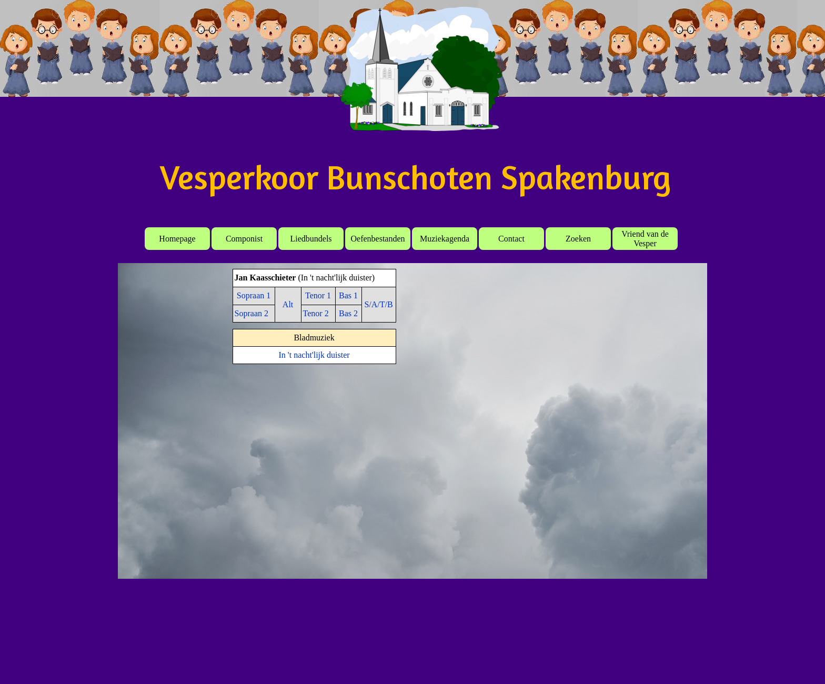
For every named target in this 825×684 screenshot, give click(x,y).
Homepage (177, 238)
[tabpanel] (314, 296)
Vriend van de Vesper (645, 238)
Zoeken (578, 238)
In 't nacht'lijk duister (314, 354)
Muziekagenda (444, 238)
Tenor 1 (318, 295)
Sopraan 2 (251, 313)
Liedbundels (310, 238)
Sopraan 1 (253, 295)
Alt (288, 304)
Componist (244, 238)
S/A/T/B (378, 304)
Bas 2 (348, 313)
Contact (511, 238)
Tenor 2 (316, 313)
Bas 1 (348, 295)
